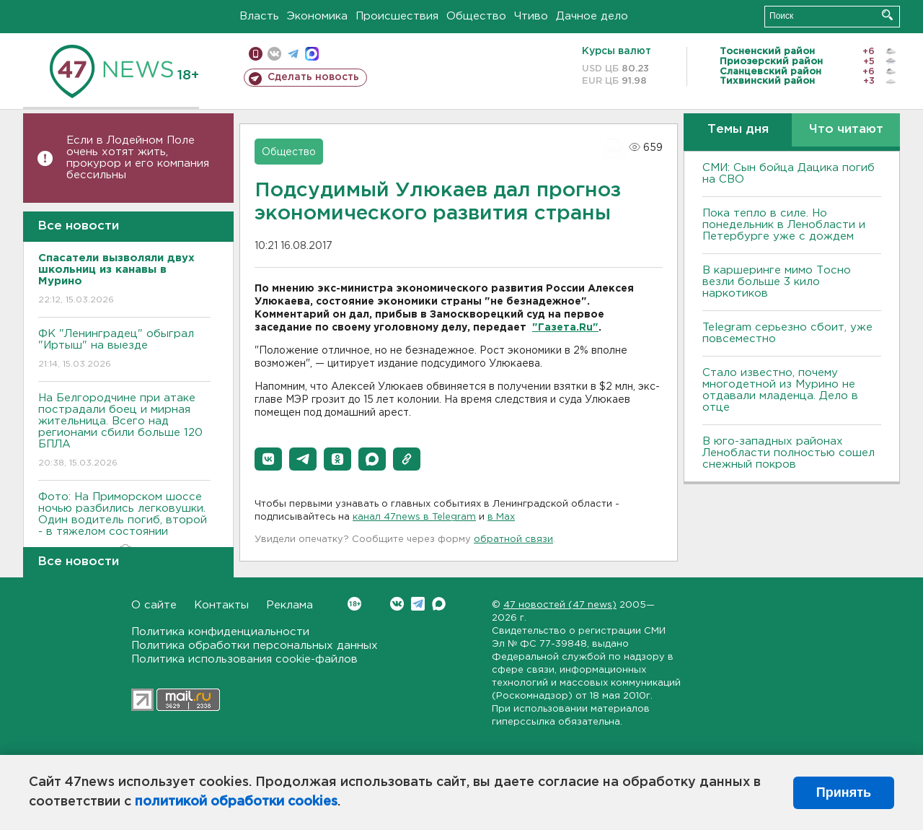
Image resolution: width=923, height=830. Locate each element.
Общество (476, 16)
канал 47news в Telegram (414, 517)
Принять (843, 792)
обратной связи (513, 539)
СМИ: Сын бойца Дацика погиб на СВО (788, 173)
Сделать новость (313, 77)
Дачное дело (592, 16)
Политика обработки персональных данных (254, 645)
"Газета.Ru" (565, 327)
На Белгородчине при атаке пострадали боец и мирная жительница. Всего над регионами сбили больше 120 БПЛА (124, 431)
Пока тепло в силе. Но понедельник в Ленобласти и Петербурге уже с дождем (783, 225)
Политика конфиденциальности (220, 632)
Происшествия (396, 16)
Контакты (221, 605)
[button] (268, 459)
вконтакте (274, 54)
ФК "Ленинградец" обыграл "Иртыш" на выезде (124, 349)
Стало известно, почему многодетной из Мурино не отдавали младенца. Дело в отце (780, 390)
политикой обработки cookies (236, 802)
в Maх (501, 517)
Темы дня (738, 129)
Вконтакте (354, 604)
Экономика (317, 16)
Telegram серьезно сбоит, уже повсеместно (787, 333)
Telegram (418, 604)
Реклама (289, 605)
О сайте (154, 605)
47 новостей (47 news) (560, 605)
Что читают (846, 129)
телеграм (293, 54)
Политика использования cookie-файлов (244, 659)
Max (439, 604)
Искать (887, 14)
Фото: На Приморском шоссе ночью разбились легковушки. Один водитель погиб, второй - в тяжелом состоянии (124, 524)
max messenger (312, 54)
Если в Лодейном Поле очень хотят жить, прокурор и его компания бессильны (137, 158)
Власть (259, 16)
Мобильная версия (255, 54)
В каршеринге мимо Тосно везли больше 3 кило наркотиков (776, 282)
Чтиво (531, 16)
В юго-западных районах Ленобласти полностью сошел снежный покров (788, 453)
